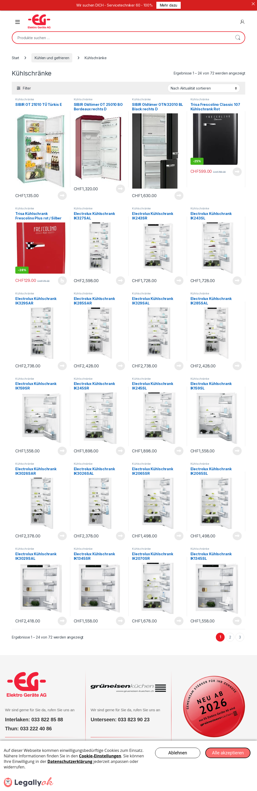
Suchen (238, 35)
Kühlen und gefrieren (52, 55)
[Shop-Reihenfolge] (203, 85)
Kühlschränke (24, 96)
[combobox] (121, 35)
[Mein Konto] (242, 19)
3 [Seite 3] (240, 634)
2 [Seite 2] (230, 634)
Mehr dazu (168, 5)
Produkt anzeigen (62, 193)
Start (15, 55)
